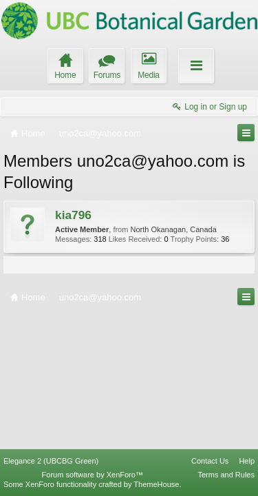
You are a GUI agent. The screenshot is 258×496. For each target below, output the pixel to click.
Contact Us (209, 461)
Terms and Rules (226, 475)
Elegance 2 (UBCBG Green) (50, 461)
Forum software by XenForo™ (92, 475)
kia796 (73, 215)
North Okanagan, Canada (173, 229)
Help (247, 461)
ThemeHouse (156, 484)
